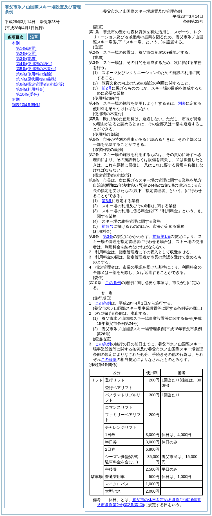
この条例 (113, 282)
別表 (182, 103)
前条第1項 (162, 236)
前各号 (107, 226)
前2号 (107, 88)
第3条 (107, 200)
